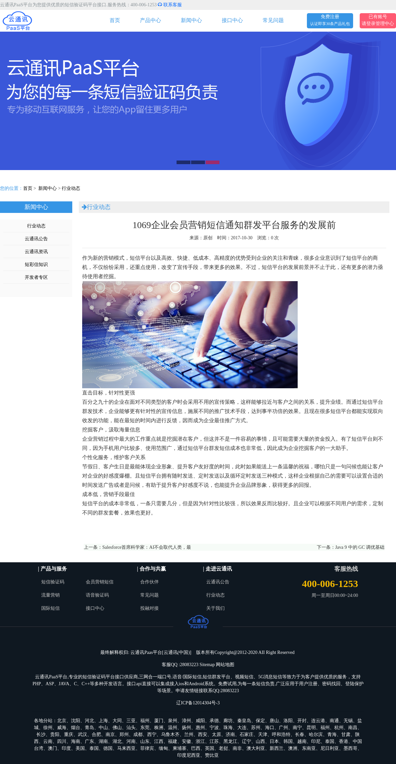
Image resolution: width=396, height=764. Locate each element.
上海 (103, 720)
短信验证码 (52, 581)
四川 (61, 741)
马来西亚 (126, 748)
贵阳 (54, 734)
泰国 (329, 741)
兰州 (188, 734)
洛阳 (288, 720)
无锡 (348, 720)
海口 (269, 727)
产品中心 (150, 20)
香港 (343, 741)
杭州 (339, 727)
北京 (61, 720)
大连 (242, 727)
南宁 (297, 727)
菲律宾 (147, 748)
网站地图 (225, 664)
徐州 (47, 727)
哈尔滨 (316, 734)
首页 (115, 20)
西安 (202, 734)
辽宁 (246, 741)
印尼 (315, 741)
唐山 (274, 720)
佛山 (117, 727)
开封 (302, 720)
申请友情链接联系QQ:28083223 (207, 690)
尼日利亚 (329, 748)
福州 (144, 720)
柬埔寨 (179, 748)
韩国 (288, 741)
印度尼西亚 (188, 755)
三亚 (131, 720)
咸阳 (200, 720)
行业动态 (71, 188)
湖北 (117, 741)
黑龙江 (230, 741)
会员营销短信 (100, 581)
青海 (332, 734)
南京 (110, 734)
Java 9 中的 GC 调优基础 (359, 547)
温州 (172, 727)
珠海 (228, 727)
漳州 (186, 720)
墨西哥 (350, 748)
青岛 (89, 727)
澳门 (52, 748)
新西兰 (276, 748)
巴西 (195, 748)
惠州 (200, 727)
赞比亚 (212, 755)
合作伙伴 (149, 581)
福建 (172, 741)
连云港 (318, 720)
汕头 (131, 727)
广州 (283, 727)
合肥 (96, 734)
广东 (89, 741)
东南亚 (309, 748)
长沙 (41, 734)
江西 (158, 741)
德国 (108, 748)
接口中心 (232, 20)
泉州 (172, 720)
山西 (260, 741)
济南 (230, 734)
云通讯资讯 (36, 251)
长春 (299, 734)
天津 (262, 734)
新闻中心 (191, 20)
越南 (302, 741)
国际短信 (50, 608)
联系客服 (170, 4)
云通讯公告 (36, 238)
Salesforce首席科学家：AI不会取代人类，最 (146, 547)
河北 (89, 720)
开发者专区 (36, 277)
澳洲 (292, 748)
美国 (80, 748)
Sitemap (207, 664)
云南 (47, 741)
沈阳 (75, 720)
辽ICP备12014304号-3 (197, 702)
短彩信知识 (36, 264)
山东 (144, 741)
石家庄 (246, 734)
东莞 (144, 727)
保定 (260, 720)
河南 (131, 741)
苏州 (255, 727)
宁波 (214, 727)
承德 (214, 720)
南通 (334, 720)
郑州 (124, 734)
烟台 (75, 727)
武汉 (82, 734)
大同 (117, 720)
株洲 (158, 727)
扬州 (186, 727)
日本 (274, 741)
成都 (138, 734)
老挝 (223, 748)
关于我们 (215, 608)
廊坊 (228, 720)
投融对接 (149, 608)
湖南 (103, 741)
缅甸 (163, 748)
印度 (66, 748)
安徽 (186, 741)
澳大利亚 (256, 748)
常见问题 (273, 20)
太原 (216, 734)
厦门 (158, 720)
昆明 (311, 727)
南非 (237, 748)
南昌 (352, 727)
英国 (209, 748)
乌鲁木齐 (170, 734)
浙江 (200, 741)
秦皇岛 (244, 720)
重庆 (68, 734)
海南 (75, 741)
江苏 (214, 741)
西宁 (151, 734)
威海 (61, 727)
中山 (103, 727)
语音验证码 (97, 595)
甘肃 (345, 734)
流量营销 (50, 595)
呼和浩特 (281, 734)
